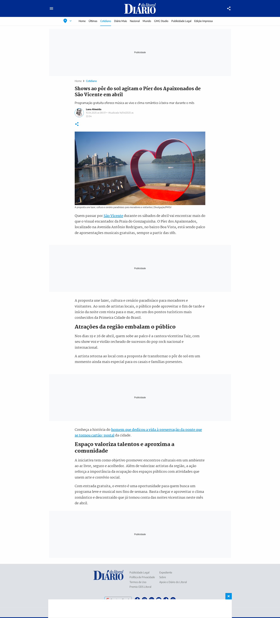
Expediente (165, 572)
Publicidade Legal (181, 21)
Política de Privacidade (142, 577)
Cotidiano (105, 21)
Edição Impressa (203, 21)
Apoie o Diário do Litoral (173, 582)
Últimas (93, 21)
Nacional (135, 21)
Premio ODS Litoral (140, 586)
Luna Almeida (93, 109)
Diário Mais (120, 21)
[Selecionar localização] (67, 20)
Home (82, 21)
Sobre (162, 577)
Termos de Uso (137, 582)
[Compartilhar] (229, 8)
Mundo (147, 21)
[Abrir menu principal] (51, 8)
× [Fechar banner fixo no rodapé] (228, 596)
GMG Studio (161, 21)
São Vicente (113, 216)
